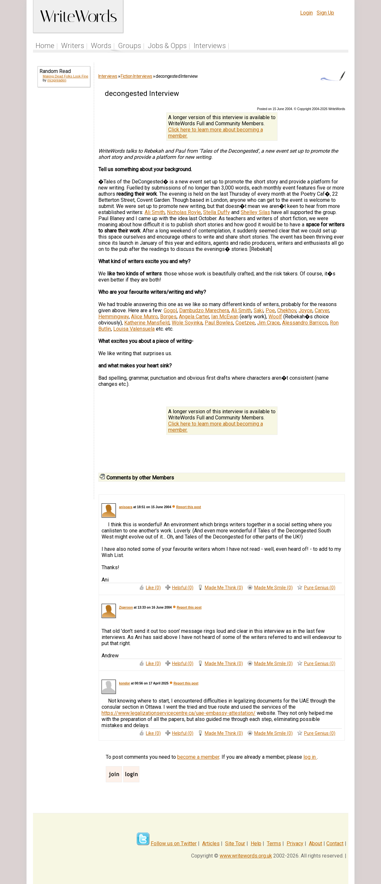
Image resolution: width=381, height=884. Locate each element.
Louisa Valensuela (134, 329)
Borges (168, 317)
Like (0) (153, 587)
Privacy (295, 843)
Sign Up (325, 13)
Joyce (305, 310)
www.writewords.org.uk (246, 856)
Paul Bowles (219, 323)
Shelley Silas (255, 212)
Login (306, 13)
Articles (211, 843)
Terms (274, 843)
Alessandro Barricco (305, 323)
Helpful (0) (182, 587)
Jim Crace (268, 323)
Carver (322, 310)
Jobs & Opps (167, 46)
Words (101, 46)
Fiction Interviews (136, 76)
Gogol (170, 310)
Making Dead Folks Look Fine (65, 76)
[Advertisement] (63, 196)
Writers (72, 46)
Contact (334, 843)
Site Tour (235, 843)
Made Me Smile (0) (273, 587)
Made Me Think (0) (224, 587)
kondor (124, 683)
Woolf (275, 317)
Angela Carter (194, 317)
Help (256, 843)
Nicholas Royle (184, 212)
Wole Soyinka (187, 323)
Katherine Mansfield (146, 323)
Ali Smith (155, 212)
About (315, 843)
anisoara (125, 507)
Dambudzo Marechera (204, 310)
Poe (270, 310)
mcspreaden (56, 80)
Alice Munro (144, 317)
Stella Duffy (216, 212)
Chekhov (286, 310)
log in (310, 757)
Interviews (209, 46)
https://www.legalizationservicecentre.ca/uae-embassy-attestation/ (179, 713)
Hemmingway (113, 317)
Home (45, 46)
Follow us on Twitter (174, 843)
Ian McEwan (224, 317)
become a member (198, 757)
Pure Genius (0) (319, 587)
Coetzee (245, 323)
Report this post (188, 507)
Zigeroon (126, 607)
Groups (129, 46)
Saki (258, 310)
